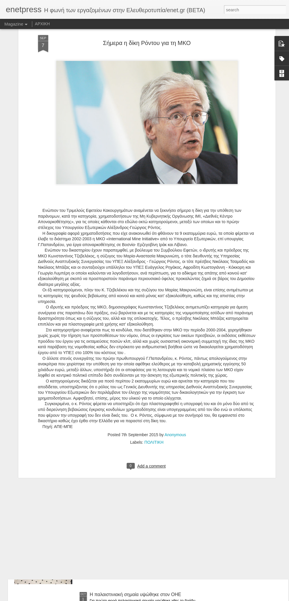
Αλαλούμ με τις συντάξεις (115, 528)
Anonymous (175, 378)
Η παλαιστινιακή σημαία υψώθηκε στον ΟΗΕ (135, 594)
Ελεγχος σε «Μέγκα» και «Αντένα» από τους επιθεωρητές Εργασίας (135, 465)
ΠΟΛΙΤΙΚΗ (154, 385)
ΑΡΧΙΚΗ (42, 23)
